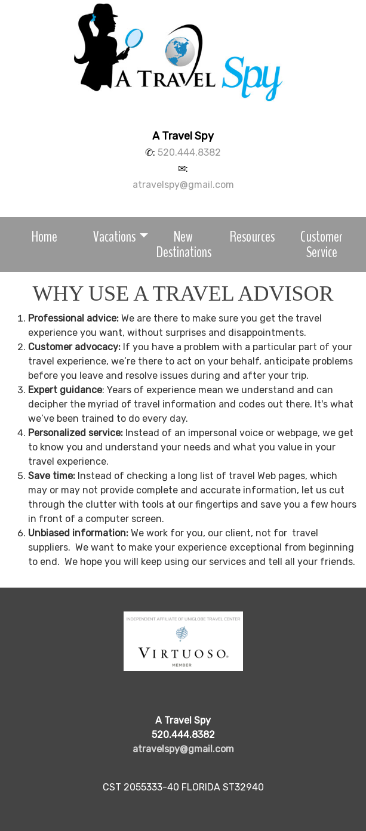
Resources (252, 236)
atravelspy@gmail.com (183, 184)
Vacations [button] (114, 236)
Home (44, 236)
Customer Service (321, 244)
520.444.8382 (189, 152)
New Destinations (183, 244)
